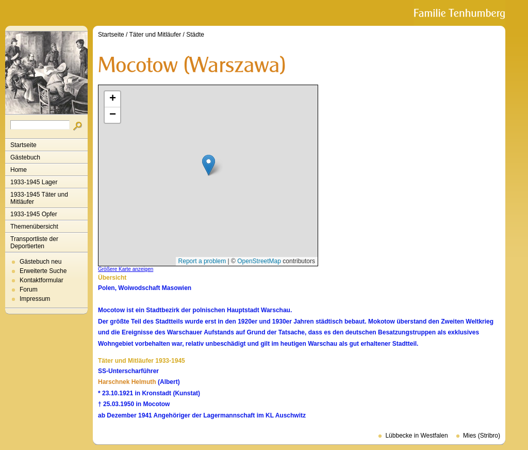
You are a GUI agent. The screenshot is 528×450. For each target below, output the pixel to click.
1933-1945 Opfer (33, 214)
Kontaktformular (41, 280)
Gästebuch (25, 157)
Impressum (35, 298)
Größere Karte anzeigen (125, 269)
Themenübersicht (34, 226)
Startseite (23, 145)
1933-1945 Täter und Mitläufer (39, 198)
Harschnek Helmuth (127, 381)
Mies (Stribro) (481, 435)
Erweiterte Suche (43, 271)
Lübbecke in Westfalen (416, 435)
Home (18, 169)
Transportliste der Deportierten (34, 242)
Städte (195, 34)
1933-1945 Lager (33, 182)
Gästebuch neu (40, 261)
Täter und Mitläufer (155, 34)
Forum (29, 289)
